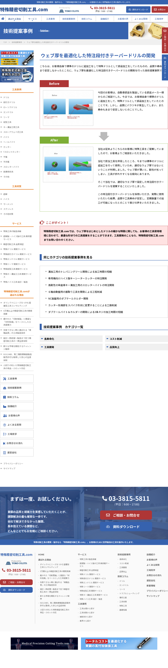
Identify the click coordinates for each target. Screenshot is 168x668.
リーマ (6, 117)
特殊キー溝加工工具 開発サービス (17, 275)
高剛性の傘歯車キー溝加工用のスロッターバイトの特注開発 (81, 285)
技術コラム (11, 397)
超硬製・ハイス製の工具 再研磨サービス (17, 238)
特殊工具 (123, 605)
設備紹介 (10, 406)
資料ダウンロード (140, 9)
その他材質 (8, 213)
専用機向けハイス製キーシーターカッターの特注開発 (77, 278)
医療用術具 (8, 171)
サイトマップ (9, 468)
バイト (6, 137)
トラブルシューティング (129, 593)
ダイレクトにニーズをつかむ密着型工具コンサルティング (17, 304)
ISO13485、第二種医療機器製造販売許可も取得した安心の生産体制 (17, 357)
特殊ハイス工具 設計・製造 (15, 281)
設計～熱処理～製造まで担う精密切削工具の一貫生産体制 (17, 340)
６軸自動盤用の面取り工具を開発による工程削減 (75, 292)
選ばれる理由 (44, 559)
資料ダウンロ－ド (165, 78)
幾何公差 (123, 597)
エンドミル (8, 112)
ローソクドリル (10, 107)
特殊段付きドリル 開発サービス (17, 254)
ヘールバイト (9, 141)
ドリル (6, 97)
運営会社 (9, 452)
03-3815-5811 (129, 498)
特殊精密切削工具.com (24, 9)
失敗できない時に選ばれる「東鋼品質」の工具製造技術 (17, 331)
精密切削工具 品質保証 (13, 244)
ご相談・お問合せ (126, 515)
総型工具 (7, 122)
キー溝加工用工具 (11, 127)
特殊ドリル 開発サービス (14, 249)
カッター (7, 146)
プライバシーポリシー (13, 463)
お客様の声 (11, 415)
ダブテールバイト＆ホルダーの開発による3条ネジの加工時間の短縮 (85, 312)
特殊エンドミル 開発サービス (16, 259)
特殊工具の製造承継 (12, 231)
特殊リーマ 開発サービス (14, 264)
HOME (41, 554)
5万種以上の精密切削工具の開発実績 (17, 312)
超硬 (5, 194)
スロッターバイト (11, 166)
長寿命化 (49, 339)
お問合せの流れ (13, 443)
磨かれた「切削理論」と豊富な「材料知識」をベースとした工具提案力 (17, 321)
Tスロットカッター (11, 151)
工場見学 (10, 434)
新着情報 (151, 585)
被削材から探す (86, 616)
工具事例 (10, 378)
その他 (6, 176)
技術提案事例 (17, 42)
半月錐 (6, 161)
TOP (5, 42)
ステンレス (8, 208)
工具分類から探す (87, 608)
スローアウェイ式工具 (13, 132)
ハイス (6, 199)
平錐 (5, 156)
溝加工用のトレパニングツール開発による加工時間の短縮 (80, 271)
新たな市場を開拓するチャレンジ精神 (17, 348)
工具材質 (123, 601)
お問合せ (162, 9)
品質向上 (114, 347)
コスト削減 (116, 339)
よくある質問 (12, 424)
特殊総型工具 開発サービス (15, 268)
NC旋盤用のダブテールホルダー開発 (68, 298)
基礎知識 (123, 609)
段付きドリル (9, 102)
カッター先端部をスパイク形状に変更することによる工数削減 (82, 305)
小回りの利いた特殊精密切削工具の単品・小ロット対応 (17, 367)
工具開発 (49, 347)
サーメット (8, 204)
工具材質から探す (87, 612)
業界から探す (85, 620)
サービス (82, 554)
